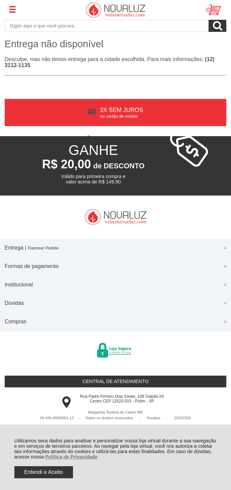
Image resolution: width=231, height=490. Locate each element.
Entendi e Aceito (43, 472)
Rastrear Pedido (43, 248)
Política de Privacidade (71, 456)
